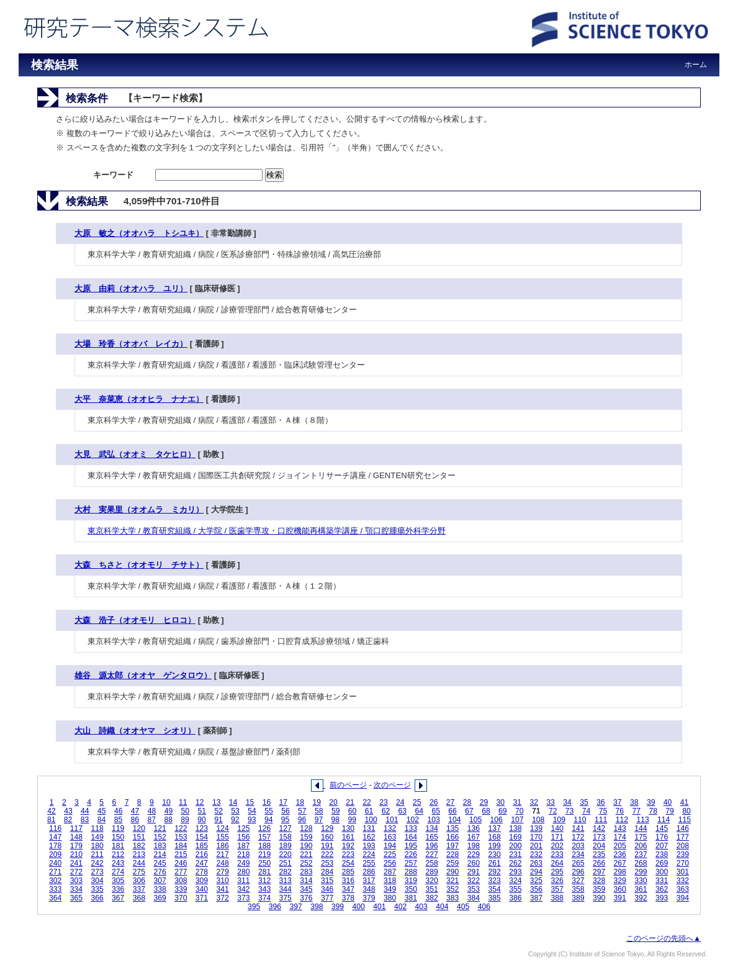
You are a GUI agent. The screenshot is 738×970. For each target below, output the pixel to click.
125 (243, 828)
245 (159, 863)
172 (578, 837)
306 (139, 880)
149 (97, 837)
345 (306, 889)
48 (152, 811)
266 (599, 863)
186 (223, 845)
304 (97, 880)
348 (368, 889)
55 (268, 811)
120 (139, 828)
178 (55, 845)
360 (620, 889)
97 (319, 819)
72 (553, 811)
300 (661, 872)
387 (536, 898)
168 (494, 837)
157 (264, 837)
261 (494, 863)
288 (411, 872)
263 (536, 863)
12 (200, 802)
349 (390, 889)
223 (348, 854)
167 (473, 837)
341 (223, 889)
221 (306, 854)
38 (634, 802)
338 (159, 889)
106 (496, 819)
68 (486, 811)
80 (686, 811)
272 (76, 872)
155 (223, 837)
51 (202, 811)
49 (168, 811)
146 (683, 828)
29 (484, 802)
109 (559, 819)
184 (180, 845)
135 (452, 828)
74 (586, 811)
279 (223, 872)
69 (502, 811)
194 (390, 845)
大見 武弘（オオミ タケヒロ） (135, 454)
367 (118, 898)
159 (306, 837)
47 (135, 811)
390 (599, 898)
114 (663, 819)
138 (515, 828)
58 (319, 811)
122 (180, 828)
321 (452, 880)
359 (599, 889)
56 (285, 811)
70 (519, 811)
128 (306, 828)
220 (285, 854)
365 (76, 898)
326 (557, 880)
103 (434, 819)
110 (580, 819)
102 (413, 819)
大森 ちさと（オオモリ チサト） (139, 564)
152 (159, 837)
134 (431, 828)
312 (264, 880)
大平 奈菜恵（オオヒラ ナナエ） (139, 399)
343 (264, 889)
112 (622, 819)
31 (517, 802)
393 (661, 898)
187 (243, 845)
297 (599, 872)
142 (599, 828)
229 (473, 854)
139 (536, 828)
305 (118, 880)
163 (390, 837)
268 (640, 863)
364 (55, 898)
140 (557, 828)
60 (352, 811)
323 (494, 880)
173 (599, 837)
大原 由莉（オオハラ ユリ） (130, 288)
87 (151, 819)
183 (159, 845)
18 (300, 802)
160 (327, 837)
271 (55, 872)
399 (337, 906)
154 (202, 837)
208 (683, 845)
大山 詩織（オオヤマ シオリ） (135, 730)
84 (101, 819)
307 (159, 880)
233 (557, 854)
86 (135, 819)
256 (390, 863)
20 (333, 802)
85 (118, 819)
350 (411, 889)
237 (640, 854)
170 (536, 837)
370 (180, 898)
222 (327, 854)
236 (620, 854)
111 (601, 819)
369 (159, 898)
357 (557, 889)
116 (55, 828)
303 (76, 880)
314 (306, 880)
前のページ (348, 785)
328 (599, 880)
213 (139, 854)
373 (243, 898)
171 (557, 837)
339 (180, 889)
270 (683, 863)
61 (369, 811)
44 (85, 811)
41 (684, 802)
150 (118, 837)
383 (452, 898)
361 (640, 889)
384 (473, 898)
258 (431, 863)
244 (139, 863)
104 (454, 819)
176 (661, 837)
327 (578, 880)
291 (473, 872)
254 (348, 863)
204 (599, 845)
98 (335, 819)
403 (421, 906)
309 (202, 880)
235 (599, 854)
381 (411, 898)
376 (306, 898)
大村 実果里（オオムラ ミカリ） (139, 509)
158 (285, 837)
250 (264, 863)
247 (202, 863)
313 (285, 880)
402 (400, 906)
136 (473, 828)
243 (118, 863)
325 (536, 880)
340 (202, 889)
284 (327, 872)
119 (118, 828)
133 (411, 828)
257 (411, 863)
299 (640, 872)
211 (97, 854)
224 (368, 854)
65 (435, 811)
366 (97, 898)
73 (569, 811)
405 (463, 906)
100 (370, 819)
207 (661, 845)
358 (578, 889)
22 (366, 802)
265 (578, 863)
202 (557, 845)
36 (600, 802)
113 (642, 819)
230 (494, 854)
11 (183, 802)
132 (390, 828)
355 (515, 889)
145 (661, 828)
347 (348, 889)
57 (302, 811)
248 (223, 863)
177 (683, 837)
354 (494, 889)
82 (68, 819)
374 (264, 898)
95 (285, 819)
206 (640, 845)
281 (264, 872)
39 (651, 802)
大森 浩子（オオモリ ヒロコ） (135, 620)
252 (306, 863)
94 (268, 819)
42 (51, 811)
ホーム (696, 64)
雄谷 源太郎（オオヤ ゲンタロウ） (143, 675)
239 (683, 854)
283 (306, 872)
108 (538, 819)
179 (76, 845)
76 (620, 811)
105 (475, 819)
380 (390, 898)
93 (252, 819)
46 (118, 811)
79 (669, 811)
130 (348, 828)
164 (411, 837)
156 (243, 837)
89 (185, 819)
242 (97, 863)
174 (620, 837)
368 (139, 898)
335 (97, 889)
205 (620, 845)
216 (202, 854)
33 (550, 802)
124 (223, 828)
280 (243, 872)
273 (97, 872)
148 (76, 837)
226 (411, 854)
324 (515, 880)
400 (359, 906)
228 (452, 854)
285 (348, 872)
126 (264, 828)
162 (368, 837)
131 (368, 828)
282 (285, 872)
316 (348, 880)
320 (431, 880)
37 (617, 802)
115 (684, 819)
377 (327, 898)
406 (484, 906)
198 (473, 845)
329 (620, 880)
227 (431, 854)
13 (216, 802)
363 (683, 889)
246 (180, 863)
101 (391, 819)
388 (557, 898)
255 (368, 863)
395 (254, 906)
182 (139, 845)
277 (180, 872)
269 (661, 863)
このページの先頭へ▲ (663, 938)
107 (517, 819)
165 (431, 837)
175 (640, 837)
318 (390, 880)
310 (223, 880)
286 (368, 872)
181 (118, 845)
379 (368, 898)
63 (402, 811)
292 (494, 872)
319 (411, 880)
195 (411, 845)
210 (76, 854)
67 (469, 811)
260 (473, 863)
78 (653, 811)
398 (316, 906)
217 (223, 854)
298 (620, 872)
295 (557, 872)
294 (536, 872)
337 (139, 889)
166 (452, 837)
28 (467, 802)
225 (390, 854)
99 (352, 819)
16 (267, 802)
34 (567, 802)
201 (536, 845)
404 (442, 906)
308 (180, 880)
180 (97, 845)
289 (431, 872)
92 (235, 819)
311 (243, 880)
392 (640, 898)
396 (275, 906)
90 (201, 819)
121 (159, 828)
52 (218, 811)
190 (306, 845)
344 (285, 889)
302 (55, 880)
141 (578, 828)
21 (350, 802)
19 (316, 802)
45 (101, 811)
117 (76, 828)
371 (202, 898)
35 (584, 802)
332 (683, 880)
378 (348, 898)
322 (473, 880)
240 (55, 863)
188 (264, 845)
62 (386, 811)
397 (295, 906)
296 (578, 872)
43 (68, 811)
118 (97, 828)
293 (515, 872)
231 (515, 854)
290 (452, 872)
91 (218, 819)
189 (285, 845)
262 (515, 863)
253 (327, 863)
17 (283, 802)
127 (285, 828)
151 (139, 837)
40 (668, 802)
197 (452, 845)
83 (85, 819)
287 (390, 872)
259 (452, 863)
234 (578, 854)
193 (368, 845)
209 (55, 854)
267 (620, 863)
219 (264, 854)
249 (243, 863)
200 (515, 845)
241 (76, 863)
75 (603, 811)
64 (419, 811)
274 (118, 872)
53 (235, 811)
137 (494, 828)
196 (431, 845)
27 (450, 802)
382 (431, 898)
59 (335, 811)
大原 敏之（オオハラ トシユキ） (139, 233)
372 (223, 898)
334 (76, 889)
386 (515, 898)
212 (118, 854)
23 (383, 802)
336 (118, 889)
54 (252, 811)
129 (327, 828)
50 (185, 811)
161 (348, 837)
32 (533, 802)
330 (640, 880)
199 (494, 845)
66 (452, 811)
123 (202, 828)
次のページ (392, 785)
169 (515, 837)
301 (683, 872)
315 (327, 880)
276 (159, 872)
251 (285, 863)
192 (348, 845)
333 (55, 889)
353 (473, 889)
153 (180, 837)
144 (640, 828)
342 (243, 889)
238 (661, 854)
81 (51, 819)
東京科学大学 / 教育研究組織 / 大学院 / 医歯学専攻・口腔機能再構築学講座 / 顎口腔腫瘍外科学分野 (267, 530)
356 (536, 889)
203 (578, 845)
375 (285, 898)
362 (661, 889)
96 (302, 819)
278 (202, 872)
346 (327, 889)
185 (202, 845)
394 (683, 898)
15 (250, 802)
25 (417, 802)
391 (620, 898)
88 (168, 819)
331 (661, 880)
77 (636, 811)
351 (431, 889)
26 (434, 802)
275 (139, 872)
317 (368, 880)
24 (400, 802)
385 (494, 898)
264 (557, 863)
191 (327, 845)
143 (620, 828)
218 (243, 854)
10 (166, 802)
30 (501, 802)
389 (578, 898)
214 (159, 854)
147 (55, 837)
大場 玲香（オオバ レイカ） (130, 343)
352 (452, 889)
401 (379, 906)
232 (536, 854)
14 (233, 802)
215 (180, 854)
